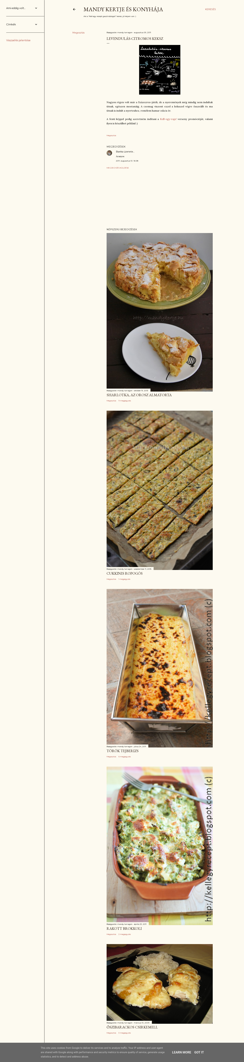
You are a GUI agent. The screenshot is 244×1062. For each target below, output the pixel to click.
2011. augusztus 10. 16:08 (127, 161)
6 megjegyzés (124, 756)
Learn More (181, 1052)
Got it (199, 1052)
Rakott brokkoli (124, 928)
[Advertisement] (160, 198)
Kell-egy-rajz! (168, 119)
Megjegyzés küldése (118, 168)
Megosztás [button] (78, 32)
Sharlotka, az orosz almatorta (139, 394)
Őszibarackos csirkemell (132, 1027)
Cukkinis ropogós (125, 573)
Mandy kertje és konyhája (123, 9)
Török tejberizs (122, 750)
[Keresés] (210, 9)
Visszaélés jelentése (18, 40)
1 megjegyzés (124, 579)
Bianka (119, 151)
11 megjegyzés (124, 400)
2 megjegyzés (124, 934)
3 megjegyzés (124, 1033)
